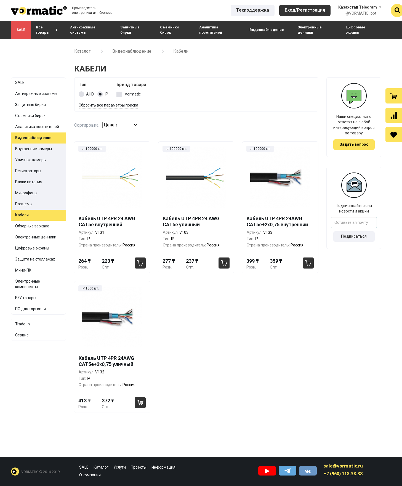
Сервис (21, 335)
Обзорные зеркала (32, 226)
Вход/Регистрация (305, 10)
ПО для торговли (30, 309)
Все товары (47, 29)
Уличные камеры (30, 160)
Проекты (139, 467)
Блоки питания (28, 182)
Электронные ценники (310, 29)
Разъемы (23, 204)
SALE (21, 30)
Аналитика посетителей (210, 29)
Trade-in (22, 324)
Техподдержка (252, 10)
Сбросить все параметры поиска (108, 105)
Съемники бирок (169, 29)
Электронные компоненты (27, 284)
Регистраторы (28, 171)
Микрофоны (26, 193)
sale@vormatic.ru (343, 466)
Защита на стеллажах (35, 259)
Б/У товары (25, 298)
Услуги (119, 467)
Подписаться (354, 236)
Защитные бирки (130, 29)
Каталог (82, 51)
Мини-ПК (23, 270)
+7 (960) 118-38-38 (343, 474)
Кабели (22, 215)
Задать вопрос (354, 144)
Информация (163, 467)
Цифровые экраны (355, 29)
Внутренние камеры (33, 149)
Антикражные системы (82, 29)
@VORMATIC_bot (360, 13)
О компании (90, 475)
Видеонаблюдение (266, 30)
